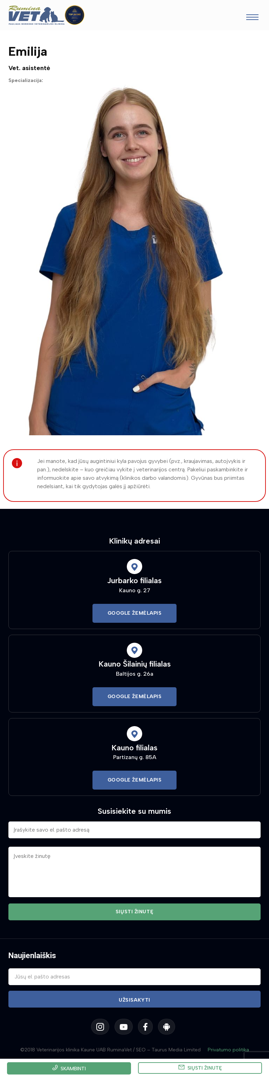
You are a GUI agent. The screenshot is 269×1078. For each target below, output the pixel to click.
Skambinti (73, 1069)
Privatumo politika (228, 1050)
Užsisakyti (134, 1000)
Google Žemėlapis (135, 613)
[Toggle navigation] (252, 18)
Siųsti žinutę (204, 1068)
